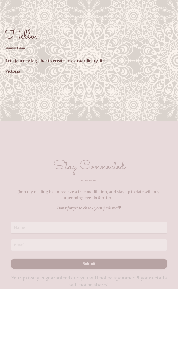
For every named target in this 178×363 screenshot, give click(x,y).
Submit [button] (89, 266)
